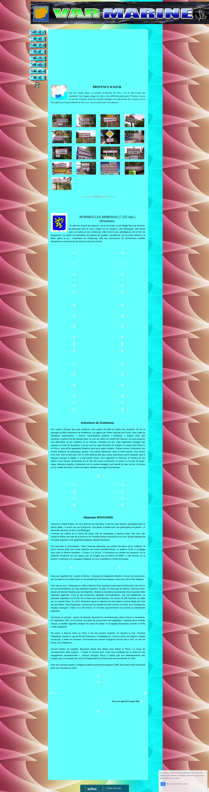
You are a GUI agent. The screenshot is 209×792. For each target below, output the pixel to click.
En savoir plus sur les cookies (181, 786)
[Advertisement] (98, 55)
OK (167, 786)
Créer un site (114, 788)
